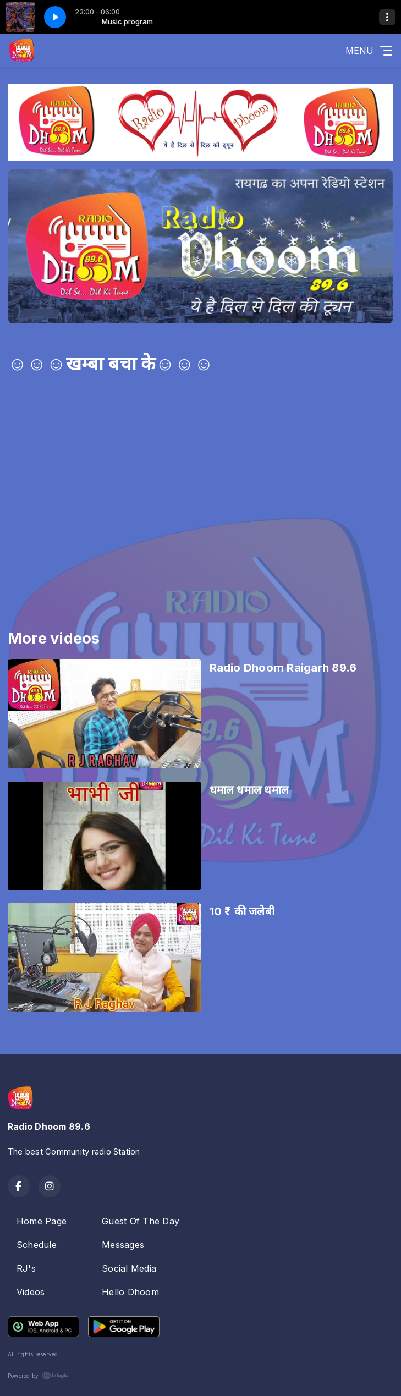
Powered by (38, 1375)
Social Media (129, 1268)
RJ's (26, 1268)
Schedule (37, 1244)
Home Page (42, 1221)
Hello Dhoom (130, 1292)
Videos (31, 1292)
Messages (123, 1244)
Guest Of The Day (140, 1221)
